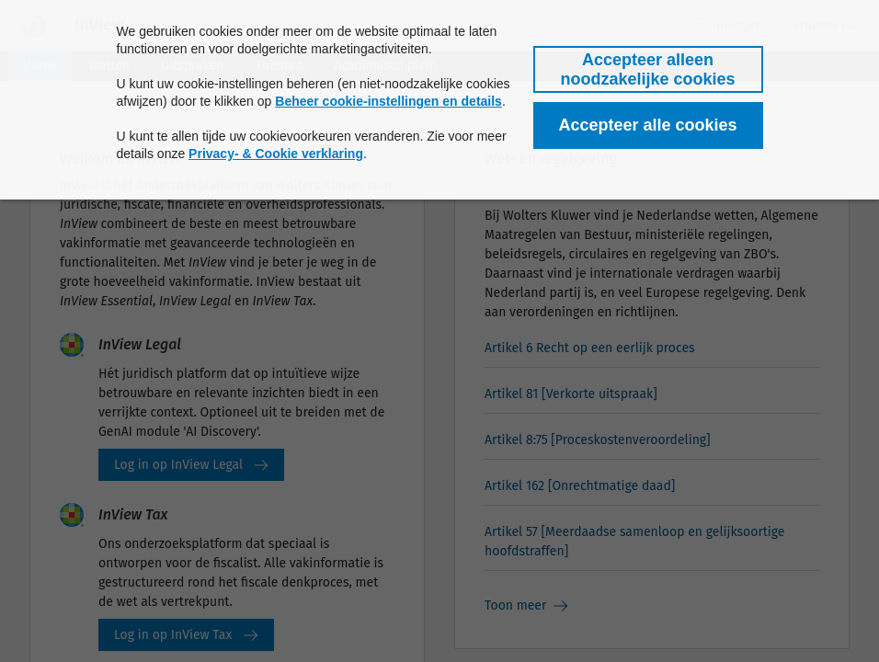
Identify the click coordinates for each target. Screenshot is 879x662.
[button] (648, 69)
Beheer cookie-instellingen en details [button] (388, 101)
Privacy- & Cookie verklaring (275, 153)
